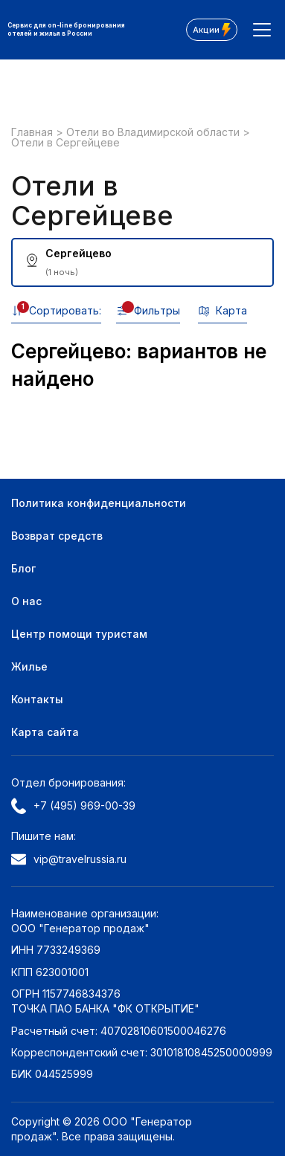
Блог (23, 568)
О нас (26, 601)
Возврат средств (57, 535)
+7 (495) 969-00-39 (73, 806)
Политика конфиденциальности (98, 503)
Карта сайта (45, 732)
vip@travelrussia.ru (69, 859)
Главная (33, 132)
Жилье (29, 666)
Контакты (37, 699)
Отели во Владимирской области (154, 132)
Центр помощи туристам (79, 633)
